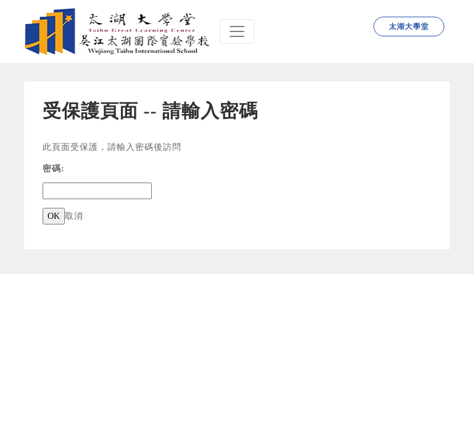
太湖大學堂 (409, 26)
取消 (74, 216)
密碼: (54, 168)
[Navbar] (237, 31)
